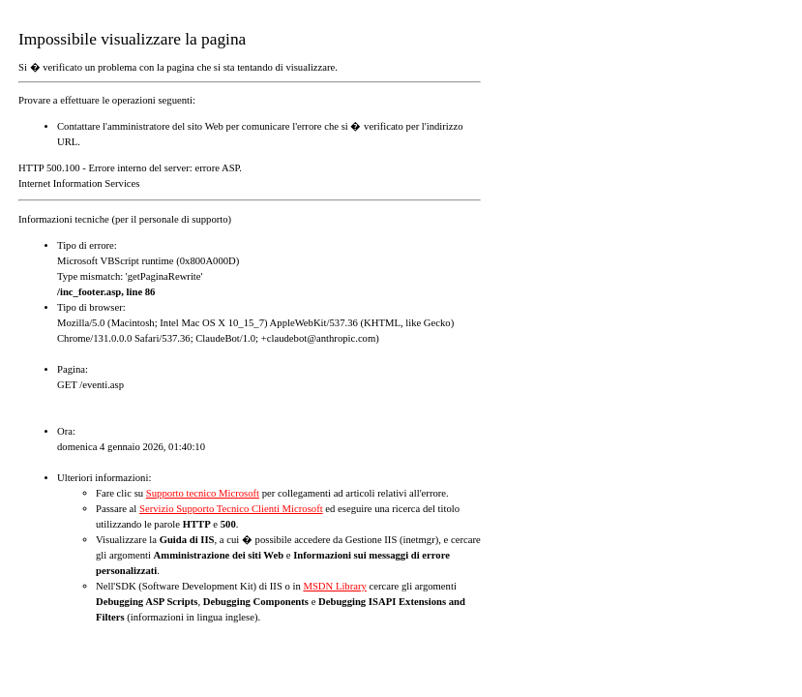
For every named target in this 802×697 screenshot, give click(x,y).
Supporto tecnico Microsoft (202, 493)
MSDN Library (334, 586)
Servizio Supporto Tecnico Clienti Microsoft (231, 508)
